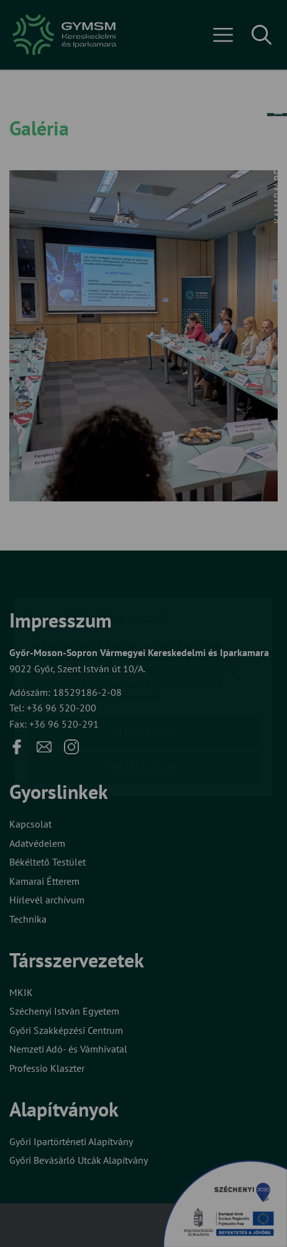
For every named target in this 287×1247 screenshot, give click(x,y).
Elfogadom (143, 659)
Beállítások (143, 694)
